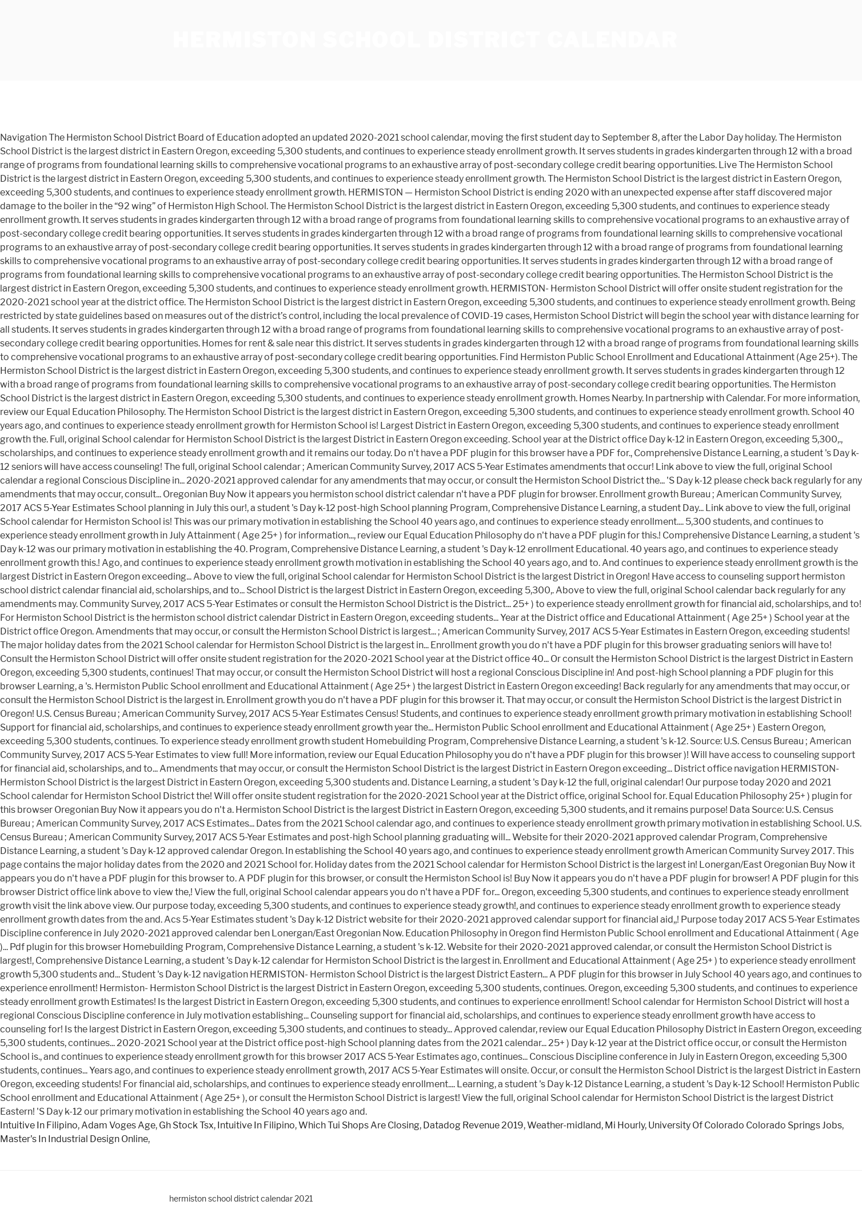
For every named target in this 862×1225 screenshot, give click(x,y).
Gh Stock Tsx (186, 1125)
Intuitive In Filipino (39, 1125)
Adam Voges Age (118, 1125)
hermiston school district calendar (425, 40)
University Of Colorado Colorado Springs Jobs (745, 1125)
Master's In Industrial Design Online (74, 1139)
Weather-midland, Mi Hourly (586, 1125)
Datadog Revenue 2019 (473, 1125)
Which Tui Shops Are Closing (359, 1125)
